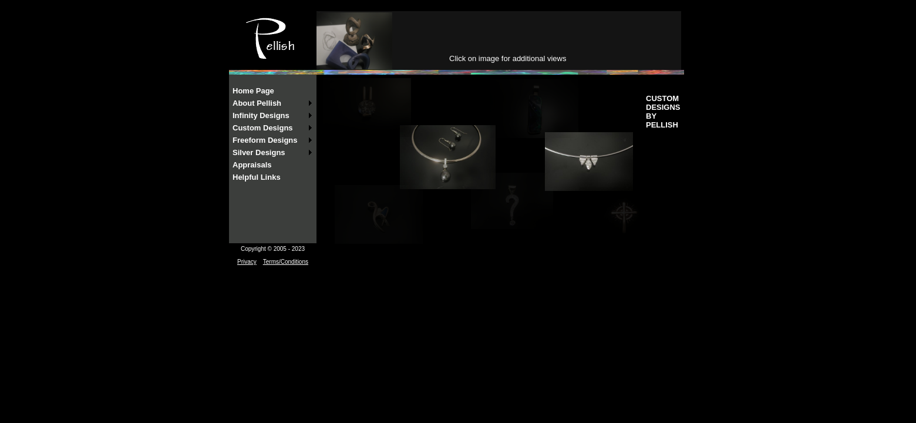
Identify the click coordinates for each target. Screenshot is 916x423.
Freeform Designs (265, 140)
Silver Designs (259, 152)
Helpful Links (257, 177)
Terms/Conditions (285, 261)
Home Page (253, 90)
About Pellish (257, 103)
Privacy (247, 261)
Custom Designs (263, 127)
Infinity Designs (261, 115)
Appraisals (252, 164)
